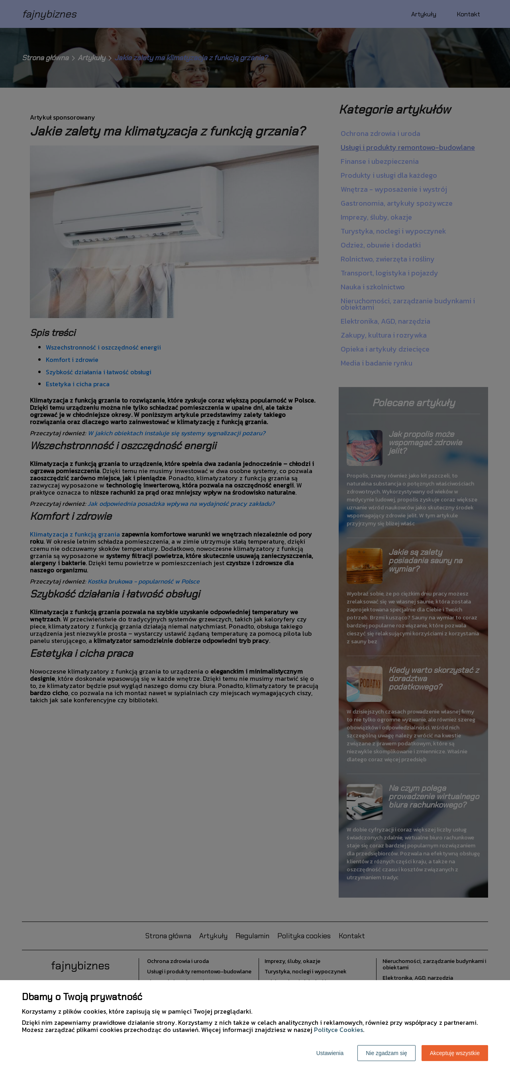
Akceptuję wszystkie (455, 1053)
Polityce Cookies (338, 1029)
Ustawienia (329, 1053)
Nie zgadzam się (386, 1053)
